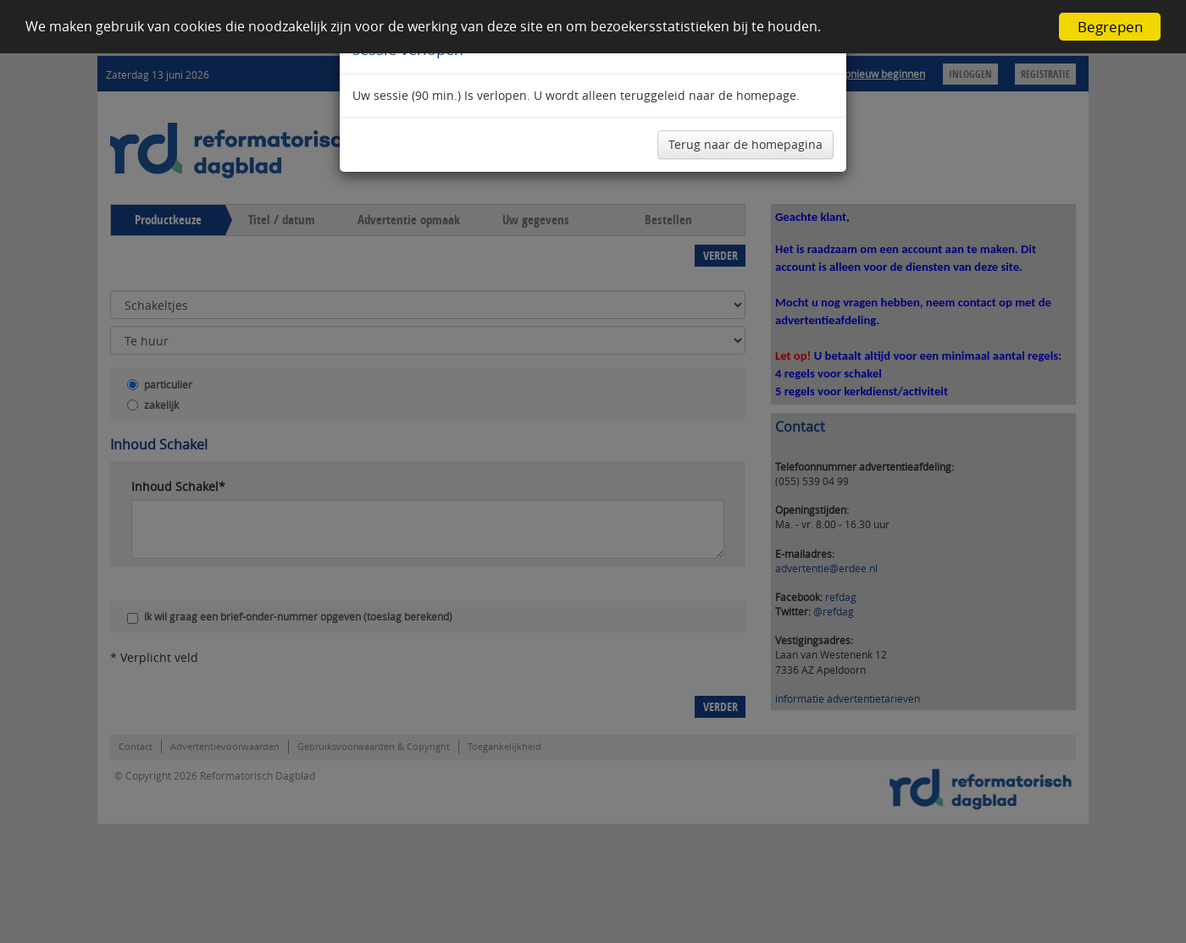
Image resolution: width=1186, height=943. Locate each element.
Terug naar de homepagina (745, 144)
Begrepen (1110, 26)
